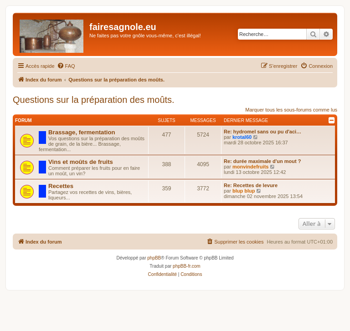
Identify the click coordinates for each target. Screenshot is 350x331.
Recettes (60, 186)
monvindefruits (250, 166)
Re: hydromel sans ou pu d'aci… (262, 131)
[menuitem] (66, 66)
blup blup (243, 191)
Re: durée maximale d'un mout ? (262, 161)
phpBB (154, 257)
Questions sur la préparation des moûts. (94, 100)
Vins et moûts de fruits (80, 161)
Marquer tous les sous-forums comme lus (291, 109)
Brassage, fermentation (81, 132)
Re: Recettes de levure (251, 185)
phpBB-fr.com (187, 266)
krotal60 (242, 137)
